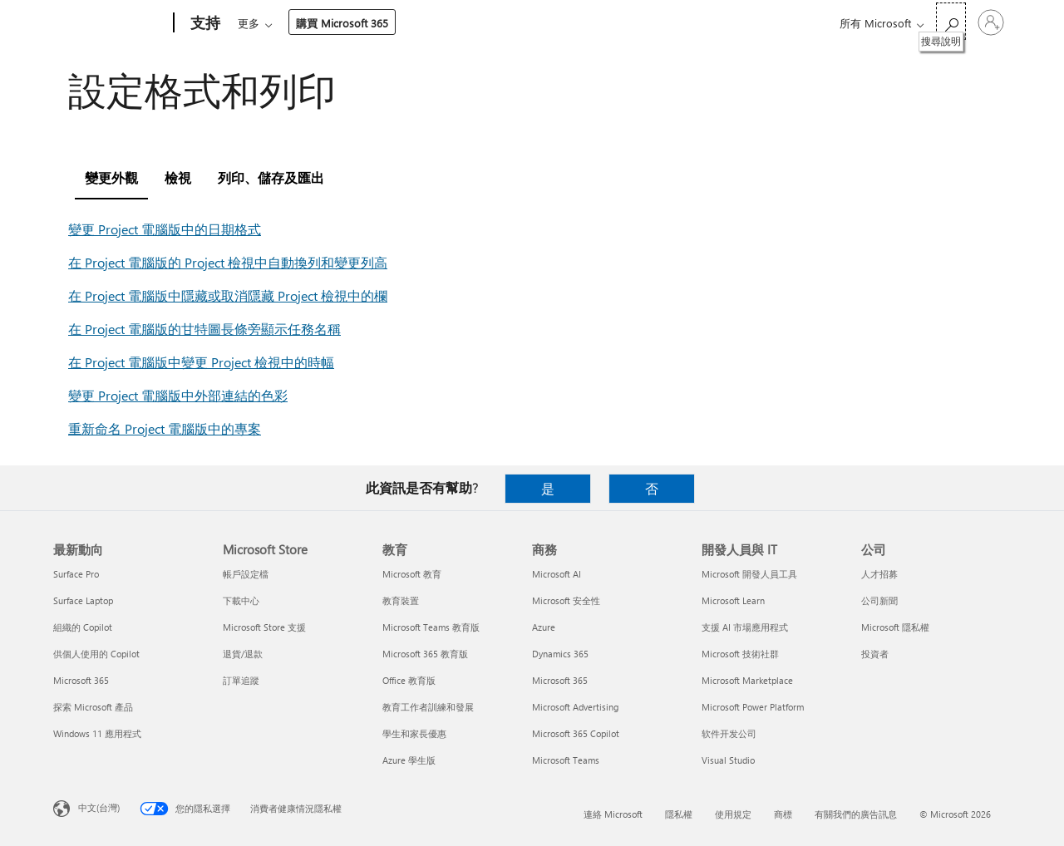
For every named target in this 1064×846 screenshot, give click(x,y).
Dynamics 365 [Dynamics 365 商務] (560, 653)
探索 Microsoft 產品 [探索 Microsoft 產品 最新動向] (93, 707)
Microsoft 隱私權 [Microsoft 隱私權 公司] (895, 627)
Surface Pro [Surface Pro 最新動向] (76, 574)
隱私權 (678, 814)
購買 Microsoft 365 (666, 23)
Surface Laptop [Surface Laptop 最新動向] (83, 600)
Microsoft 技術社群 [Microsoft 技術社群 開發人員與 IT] (740, 653)
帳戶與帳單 (503, 23)
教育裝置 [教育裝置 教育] (400, 600)
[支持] (203, 23)
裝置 (434, 23)
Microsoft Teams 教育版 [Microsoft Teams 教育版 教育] (431, 627)
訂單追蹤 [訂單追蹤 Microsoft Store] (241, 680)
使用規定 (733, 814)
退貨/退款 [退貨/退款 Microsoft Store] (243, 653)
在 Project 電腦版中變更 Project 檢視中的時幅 (201, 362)
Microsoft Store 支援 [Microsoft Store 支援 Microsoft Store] (264, 627)
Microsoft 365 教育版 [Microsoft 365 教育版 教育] (425, 653)
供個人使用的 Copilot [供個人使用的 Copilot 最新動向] (96, 653)
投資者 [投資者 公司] (875, 653)
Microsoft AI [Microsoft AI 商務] (556, 574)
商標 (783, 814)
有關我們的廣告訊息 (856, 814)
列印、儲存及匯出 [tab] (271, 177)
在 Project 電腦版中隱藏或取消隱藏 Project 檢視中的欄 (227, 295)
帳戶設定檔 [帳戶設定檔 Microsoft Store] (245, 574)
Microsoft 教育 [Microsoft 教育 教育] (411, 574)
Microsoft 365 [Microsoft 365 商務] (560, 680)
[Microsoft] (110, 23)
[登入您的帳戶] (991, 22)
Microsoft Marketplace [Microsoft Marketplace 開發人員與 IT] (747, 680)
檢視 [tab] (178, 177)
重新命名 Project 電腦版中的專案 (164, 428)
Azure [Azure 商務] (543, 627)
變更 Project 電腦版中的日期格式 (164, 229)
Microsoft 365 (268, 23)
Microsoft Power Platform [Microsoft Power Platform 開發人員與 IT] (753, 707)
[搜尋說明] (951, 21)
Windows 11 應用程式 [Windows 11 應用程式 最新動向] (97, 733)
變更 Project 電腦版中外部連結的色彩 (178, 395)
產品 (381, 23)
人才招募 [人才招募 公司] (879, 574)
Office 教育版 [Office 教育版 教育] (409, 680)
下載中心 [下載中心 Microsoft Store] (241, 600)
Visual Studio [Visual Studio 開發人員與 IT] (728, 760)
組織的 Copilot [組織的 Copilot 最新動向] (82, 627)
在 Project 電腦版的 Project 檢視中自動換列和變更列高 (227, 262)
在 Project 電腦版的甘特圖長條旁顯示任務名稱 (204, 328)
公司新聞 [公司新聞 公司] (879, 600)
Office (334, 23)
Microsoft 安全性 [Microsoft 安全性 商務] (566, 600)
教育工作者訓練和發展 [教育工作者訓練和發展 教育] (428, 707)
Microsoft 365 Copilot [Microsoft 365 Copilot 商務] (575, 733)
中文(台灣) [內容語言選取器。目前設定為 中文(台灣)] (99, 807)
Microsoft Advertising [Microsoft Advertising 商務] (575, 707)
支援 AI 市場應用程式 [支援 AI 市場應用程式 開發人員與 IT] (745, 627)
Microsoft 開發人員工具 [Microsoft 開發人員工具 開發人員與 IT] (749, 574)
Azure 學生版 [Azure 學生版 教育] (409, 760)
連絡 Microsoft (613, 814)
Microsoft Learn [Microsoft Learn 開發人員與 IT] (733, 600)
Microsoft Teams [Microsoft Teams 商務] (565, 760)
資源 (573, 23)
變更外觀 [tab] (111, 177)
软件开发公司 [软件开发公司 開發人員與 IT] (729, 733)
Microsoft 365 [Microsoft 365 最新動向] (81, 680)
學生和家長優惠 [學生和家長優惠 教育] (414, 733)
